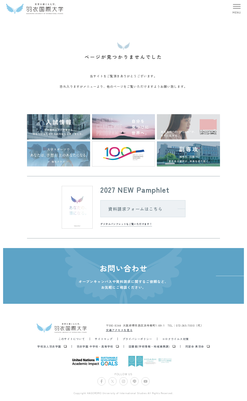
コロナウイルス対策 (175, 339)
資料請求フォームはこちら (135, 209)
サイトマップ (104, 339)
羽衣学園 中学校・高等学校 (95, 346)
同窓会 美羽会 (194, 346)
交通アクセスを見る (119, 330)
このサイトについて (71, 339)
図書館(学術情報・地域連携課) (149, 346)
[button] (237, 9)
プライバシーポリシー (137, 339)
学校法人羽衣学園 (49, 346)
